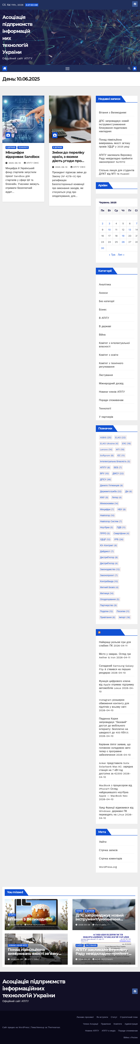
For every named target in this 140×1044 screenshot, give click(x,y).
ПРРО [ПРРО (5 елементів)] (105, 533)
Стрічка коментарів (110, 858)
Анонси (103, 292)
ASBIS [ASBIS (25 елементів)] (105, 437)
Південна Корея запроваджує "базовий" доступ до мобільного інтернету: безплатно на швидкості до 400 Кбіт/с (114, 725)
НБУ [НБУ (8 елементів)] (122, 509)
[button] (129, 68)
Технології (23, 147)
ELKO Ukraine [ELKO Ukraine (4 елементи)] (109, 443)
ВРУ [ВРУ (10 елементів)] (104, 473)
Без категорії (106, 301)
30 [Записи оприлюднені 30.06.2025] (102, 248)
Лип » (121, 254)
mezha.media (110, 632)
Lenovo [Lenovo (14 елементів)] (106, 449)
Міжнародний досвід (111, 383)
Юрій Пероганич (35, 925)
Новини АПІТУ (92, 1030)
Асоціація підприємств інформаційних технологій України (33, 988)
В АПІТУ (104, 317)
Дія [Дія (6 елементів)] (128, 491)
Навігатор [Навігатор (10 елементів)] (107, 515)
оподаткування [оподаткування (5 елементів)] (109, 599)
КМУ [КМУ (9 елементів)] (104, 497)
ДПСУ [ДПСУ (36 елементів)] (105, 479)
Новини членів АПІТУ (112, 391)
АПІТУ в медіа (108, 1030)
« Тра (112, 254)
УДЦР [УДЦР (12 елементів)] (105, 539)
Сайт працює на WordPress (16, 1027)
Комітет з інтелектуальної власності (114, 345)
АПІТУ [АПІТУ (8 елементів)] (105, 467)
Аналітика (105, 284)
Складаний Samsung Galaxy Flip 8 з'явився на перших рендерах (116, 669)
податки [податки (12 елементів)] (106, 611)
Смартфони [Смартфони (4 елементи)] (121, 533)
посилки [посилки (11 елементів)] (123, 611)
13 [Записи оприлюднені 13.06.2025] (130, 229)
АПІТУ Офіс (31, 163)
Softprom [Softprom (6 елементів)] (107, 455)
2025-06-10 (15, 163)
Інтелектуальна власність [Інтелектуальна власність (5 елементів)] (115, 461)
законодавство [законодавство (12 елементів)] (110, 569)
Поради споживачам (111, 400)
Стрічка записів (108, 850)
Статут (114, 1017)
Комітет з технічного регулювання (111, 365)
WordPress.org (108, 866)
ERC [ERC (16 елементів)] (126, 443)
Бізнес (103, 309)
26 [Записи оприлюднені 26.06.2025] (123, 241)
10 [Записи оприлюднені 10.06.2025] (109, 229)
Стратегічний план (129, 1017)
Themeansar (54, 1027)
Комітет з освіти (108, 354)
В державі (10, 147)
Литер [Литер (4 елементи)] (117, 497)
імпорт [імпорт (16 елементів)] (124, 617)
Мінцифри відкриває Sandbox (22, 154)
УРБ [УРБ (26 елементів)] (118, 539)
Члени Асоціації (90, 1024)
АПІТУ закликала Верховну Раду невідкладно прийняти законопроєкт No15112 (115, 158)
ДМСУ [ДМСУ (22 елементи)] (118, 473)
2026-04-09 (84, 925)
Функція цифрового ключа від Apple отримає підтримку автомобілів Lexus (116, 685)
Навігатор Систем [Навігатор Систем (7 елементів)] (111, 521)
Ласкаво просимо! (85, 1017)
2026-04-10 (17, 925)
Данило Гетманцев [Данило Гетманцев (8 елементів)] (111, 485)
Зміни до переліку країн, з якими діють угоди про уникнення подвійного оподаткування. (68, 162)
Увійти (103, 841)
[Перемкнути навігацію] (67, 68)
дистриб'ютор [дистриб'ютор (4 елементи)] (109, 563)
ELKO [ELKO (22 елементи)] (120, 437)
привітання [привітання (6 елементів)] (107, 617)
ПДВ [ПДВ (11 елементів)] (121, 527)
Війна (102, 334)
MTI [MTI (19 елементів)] (120, 449)
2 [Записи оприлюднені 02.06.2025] (102, 223)
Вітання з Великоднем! (112, 112)
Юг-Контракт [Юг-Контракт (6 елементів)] (108, 545)
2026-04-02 (84, 959)
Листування (106, 375)
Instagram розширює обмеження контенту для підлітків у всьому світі (114, 703)
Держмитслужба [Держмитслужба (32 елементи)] (110, 491)
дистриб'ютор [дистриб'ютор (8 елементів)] (109, 557)
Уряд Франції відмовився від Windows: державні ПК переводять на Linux (116, 811)
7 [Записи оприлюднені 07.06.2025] (136, 223)
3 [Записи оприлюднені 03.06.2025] (109, 223)
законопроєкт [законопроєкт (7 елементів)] (109, 575)
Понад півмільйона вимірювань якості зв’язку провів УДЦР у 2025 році (114, 143)
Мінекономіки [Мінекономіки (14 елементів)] (109, 503)
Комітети (118, 1024)
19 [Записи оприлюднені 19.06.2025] (123, 235)
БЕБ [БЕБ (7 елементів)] (118, 467)
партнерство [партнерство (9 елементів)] (108, 605)
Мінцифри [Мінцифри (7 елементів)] (107, 509)
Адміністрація (131, 1024)
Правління (106, 1024)
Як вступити (102, 1017)
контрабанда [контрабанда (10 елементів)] (109, 581)
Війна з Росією (131, 1037)
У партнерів (106, 416)
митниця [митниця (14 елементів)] (106, 593)
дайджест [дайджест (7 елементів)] (107, 551)
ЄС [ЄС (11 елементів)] (121, 455)
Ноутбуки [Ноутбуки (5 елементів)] (106, 527)
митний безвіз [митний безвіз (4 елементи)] (109, 587)
